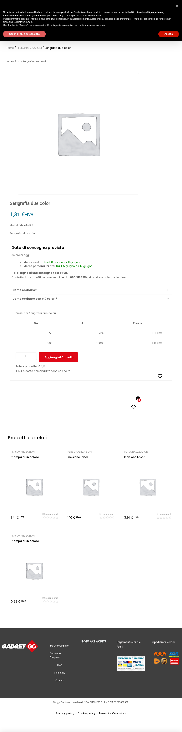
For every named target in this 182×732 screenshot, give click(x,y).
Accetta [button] (168, 34)
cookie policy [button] (94, 15)
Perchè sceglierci (59, 645)
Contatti (59, 680)
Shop (17, 61)
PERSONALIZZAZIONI (29, 48)
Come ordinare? (25, 290)
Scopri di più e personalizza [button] (24, 34)
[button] (91, 290)
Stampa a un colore (25, 457)
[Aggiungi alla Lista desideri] (160, 376)
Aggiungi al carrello (58, 357)
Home (10, 48)
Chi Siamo (59, 672)
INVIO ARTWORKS (93, 641)
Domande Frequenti (55, 655)
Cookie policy (86, 713)
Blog (59, 665)
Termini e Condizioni (112, 713)
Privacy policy (65, 713)
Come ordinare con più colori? (35, 299)
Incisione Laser (78, 457)
